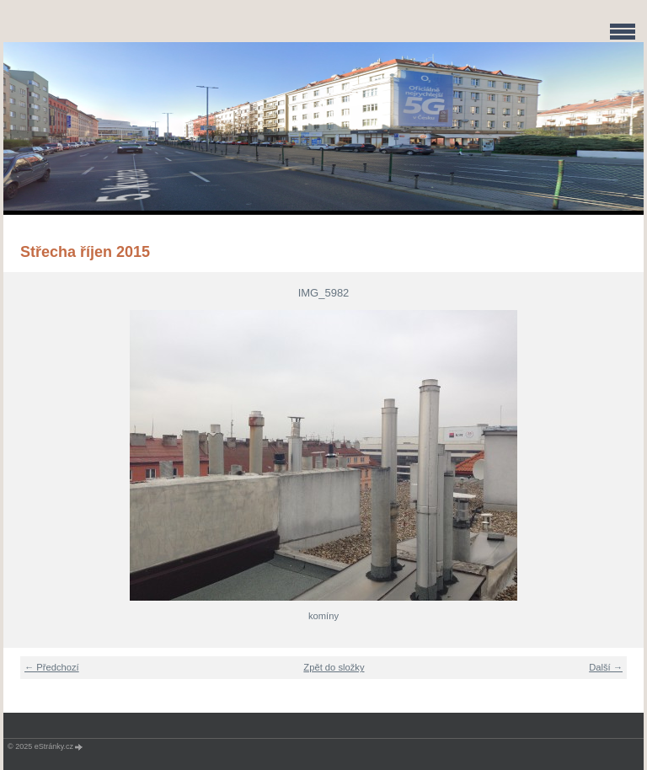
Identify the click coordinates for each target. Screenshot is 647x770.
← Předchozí (51, 667)
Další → (606, 667)
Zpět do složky (333, 667)
